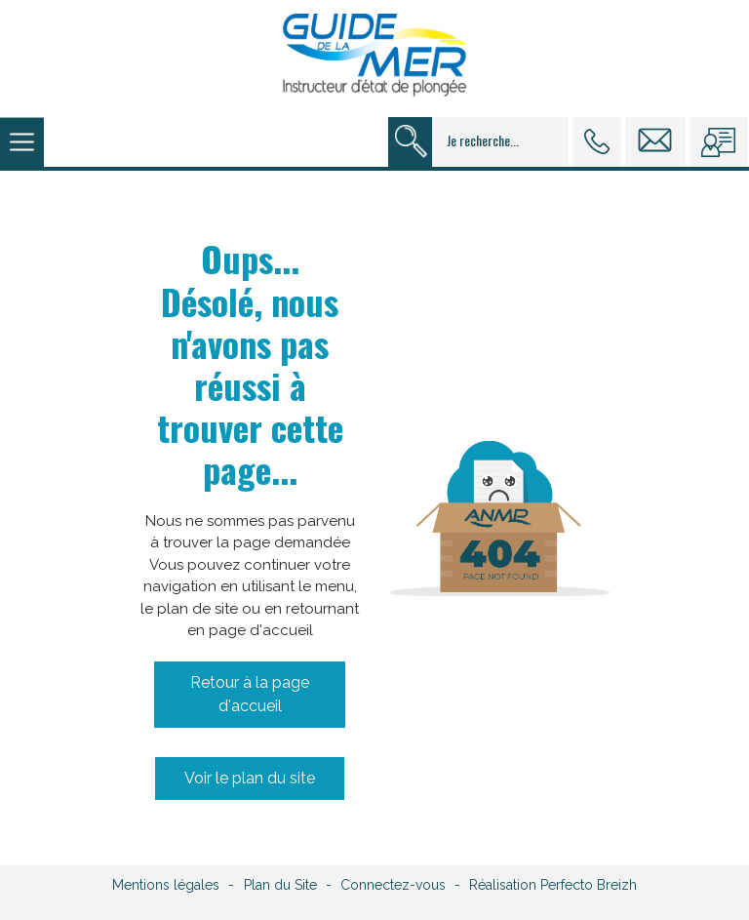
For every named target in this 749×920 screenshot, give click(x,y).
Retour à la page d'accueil (249, 694)
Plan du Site (280, 885)
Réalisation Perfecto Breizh (553, 885)
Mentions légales (165, 885)
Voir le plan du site (249, 778)
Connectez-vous (393, 885)
